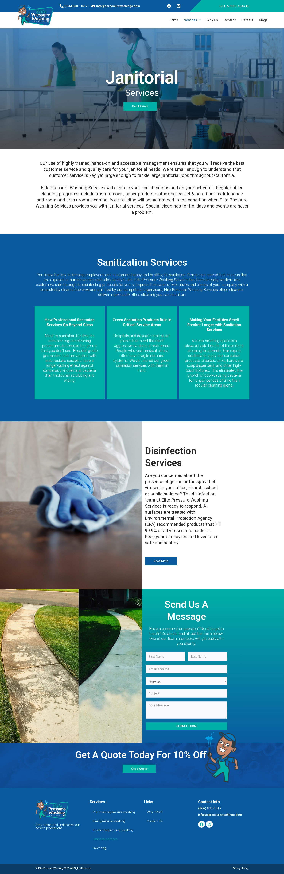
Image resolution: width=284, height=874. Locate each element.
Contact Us (155, 821)
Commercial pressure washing (114, 812)
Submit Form (186, 726)
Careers (247, 20)
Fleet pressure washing (109, 821)
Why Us (212, 20)
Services (192, 20)
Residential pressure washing (113, 830)
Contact (230, 20)
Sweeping (99, 848)
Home (173, 20)
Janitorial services (105, 839)
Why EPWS (155, 812)
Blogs (263, 20)
